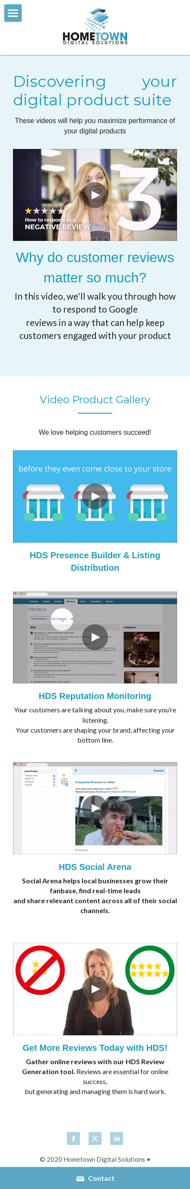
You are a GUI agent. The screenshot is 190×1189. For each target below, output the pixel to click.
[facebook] (73, 1138)
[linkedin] (116, 1138)
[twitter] (95, 1138)
